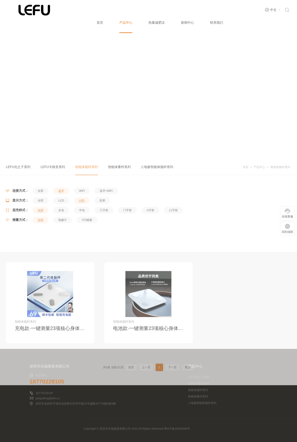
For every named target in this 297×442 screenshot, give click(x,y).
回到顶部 (287, 231)
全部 (40, 203)
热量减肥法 (156, 22)
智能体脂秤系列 (280, 171)
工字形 (104, 223)
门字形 (127, 223)
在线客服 (287, 216)
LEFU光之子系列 (18, 171)
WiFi (82, 203)
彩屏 (102, 213)
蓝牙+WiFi (106, 203)
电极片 (62, 232)
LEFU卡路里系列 (53, 171)
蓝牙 (61, 203)
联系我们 (216, 22)
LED (81, 213)
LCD (61, 213)
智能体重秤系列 (119, 171)
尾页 (187, 409)
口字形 (173, 223)
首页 (100, 22)
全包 (61, 223)
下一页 (172, 409)
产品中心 (125, 22)
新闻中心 (187, 22)
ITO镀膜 (87, 232)
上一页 (146, 409)
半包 (82, 223)
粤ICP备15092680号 (258, 428)
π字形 (150, 223)
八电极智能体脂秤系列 (157, 171)
